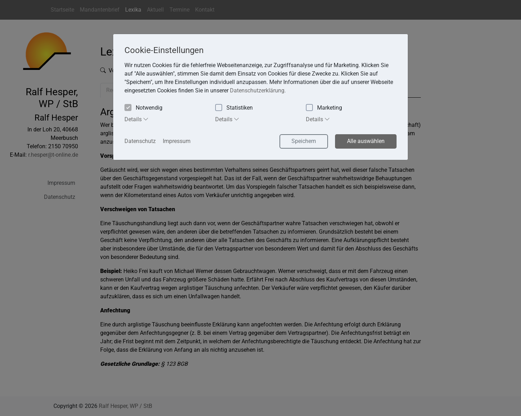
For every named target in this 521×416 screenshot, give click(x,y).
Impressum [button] (177, 141)
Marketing (324, 108)
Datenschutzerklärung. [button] (258, 90)
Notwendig (143, 108)
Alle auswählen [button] (366, 141)
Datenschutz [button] (140, 141)
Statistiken (234, 108)
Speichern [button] (303, 141)
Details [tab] (136, 119)
